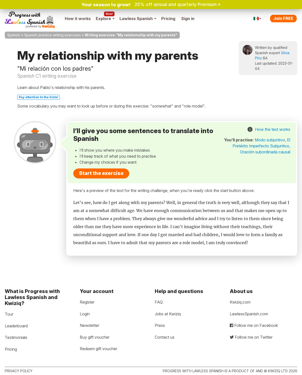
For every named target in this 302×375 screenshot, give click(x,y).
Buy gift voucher (95, 337)
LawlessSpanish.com (249, 313)
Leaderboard (16, 325)
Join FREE (283, 18)
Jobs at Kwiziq (168, 313)
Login (85, 313)
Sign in (187, 18)
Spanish (13, 35)
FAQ (159, 302)
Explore (105, 18)
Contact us (164, 337)
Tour (9, 314)
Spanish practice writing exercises (52, 35)
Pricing (168, 18)
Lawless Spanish (138, 18)
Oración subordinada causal (265, 151)
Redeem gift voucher (98, 348)
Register (87, 302)
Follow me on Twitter (251, 337)
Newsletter (89, 325)
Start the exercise (101, 173)
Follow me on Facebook (254, 325)
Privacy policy (18, 371)
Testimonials (16, 337)
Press (160, 325)
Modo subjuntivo (270, 139)
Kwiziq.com (240, 302)
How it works (78, 18)
